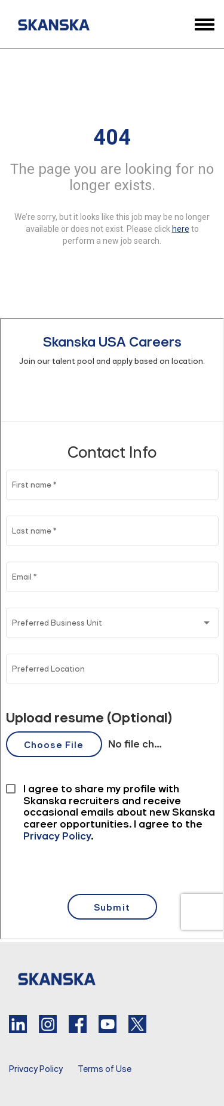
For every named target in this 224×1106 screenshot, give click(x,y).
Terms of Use (104, 1069)
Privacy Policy (36, 1069)
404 (112, 136)
